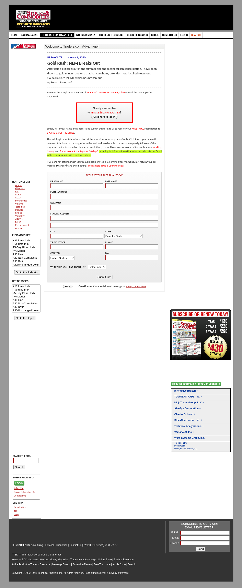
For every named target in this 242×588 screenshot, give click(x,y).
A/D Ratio (26, 261)
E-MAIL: (175, 543)
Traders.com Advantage (83, 559)
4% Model (26, 251)
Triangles (20, 206)
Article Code (119, 564)
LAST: (175, 537)
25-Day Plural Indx (26, 247)
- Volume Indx (26, 244)
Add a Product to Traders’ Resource (31, 564)
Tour (16, 510)
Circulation (61, 545)
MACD (18, 185)
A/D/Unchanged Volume (26, 265)
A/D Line (26, 254)
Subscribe (19, 488)
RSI (17, 191)
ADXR (18, 197)
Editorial (49, 545)
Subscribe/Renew (82, 564)
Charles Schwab (183, 414)
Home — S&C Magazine (25, 559)
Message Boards (61, 564)
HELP (67, 286)
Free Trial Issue (102, 564)
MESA (18, 221)
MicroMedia (179, 446)
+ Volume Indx (26, 240)
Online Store (105, 559)
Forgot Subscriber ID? (24, 492)
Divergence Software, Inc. (186, 449)
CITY (52, 231)
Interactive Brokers (185, 390)
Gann (18, 194)
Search (131, 564)
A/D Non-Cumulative (26, 258)
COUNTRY (55, 253)
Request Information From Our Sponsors (196, 383)
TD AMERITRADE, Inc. (187, 396)
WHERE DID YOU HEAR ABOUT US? (68, 267)
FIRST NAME (56, 181)
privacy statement (118, 573)
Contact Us (75, 545)
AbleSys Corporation (186, 408)
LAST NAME (111, 181)
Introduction (20, 507)
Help (16, 514)
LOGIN (19, 483)
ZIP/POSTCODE (58, 242)
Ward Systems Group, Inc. (189, 438)
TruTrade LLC (180, 443)
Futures (19, 209)
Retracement (22, 224)
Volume (19, 203)
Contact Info (20, 495)
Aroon (18, 228)
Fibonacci (20, 188)
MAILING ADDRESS (60, 213)
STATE (108, 231)
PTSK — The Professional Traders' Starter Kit (36, 554)
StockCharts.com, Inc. (187, 420)
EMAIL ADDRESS (58, 192)
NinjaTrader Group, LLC (188, 402)
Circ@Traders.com (136, 286)
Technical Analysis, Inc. (188, 426)
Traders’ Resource (124, 559)
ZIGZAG (19, 218)
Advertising (37, 545)
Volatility (20, 215)
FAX (107, 253)
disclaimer (100, 573)
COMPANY (55, 202)
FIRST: (175, 532)
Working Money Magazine (54, 559)
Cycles (18, 212)
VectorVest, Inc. (183, 432)
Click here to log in (104, 117)
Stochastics (21, 200)
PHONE (109, 242)
